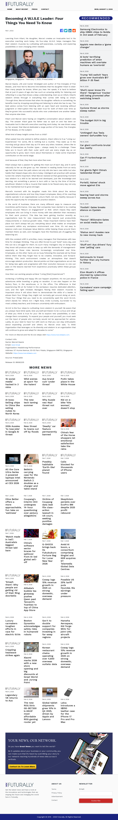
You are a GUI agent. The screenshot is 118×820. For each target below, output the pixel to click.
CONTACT (45, 9)
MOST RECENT (22, 9)
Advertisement (58, 796)
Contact (55, 800)
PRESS (34, 9)
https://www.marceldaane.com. (60, 335)
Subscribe (95, 801)
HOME (9, 9)
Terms (54, 789)
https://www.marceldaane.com (27, 353)
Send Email (17, 345)
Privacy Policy (58, 793)
